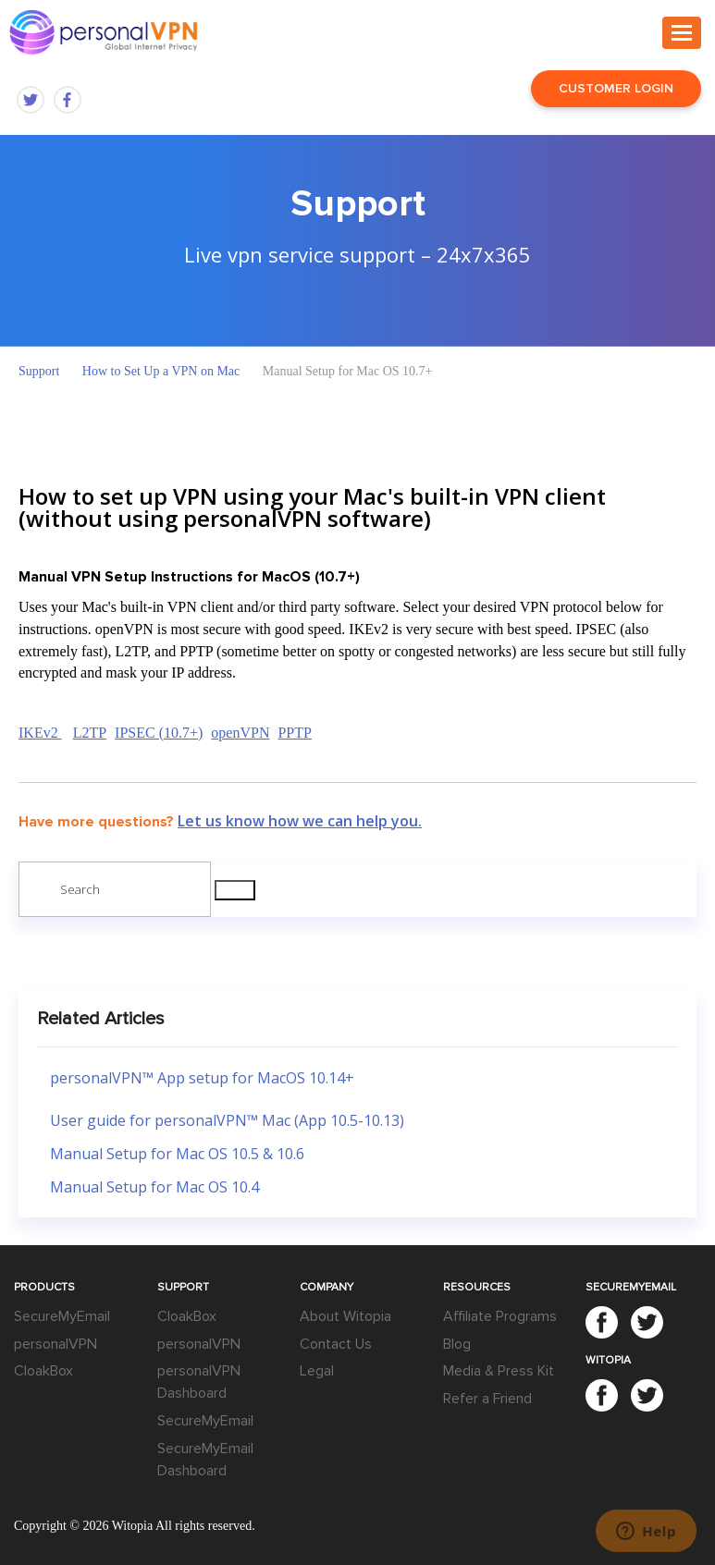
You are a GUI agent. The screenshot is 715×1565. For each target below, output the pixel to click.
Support (38, 371)
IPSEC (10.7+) (159, 732)
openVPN (240, 732)
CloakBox (43, 1371)
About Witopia (345, 1316)
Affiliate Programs (500, 1316)
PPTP (294, 732)
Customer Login (616, 88)
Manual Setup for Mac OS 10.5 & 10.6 (177, 1153)
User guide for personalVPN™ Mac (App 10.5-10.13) (227, 1120)
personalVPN (55, 1344)
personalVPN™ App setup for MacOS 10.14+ (202, 1078)
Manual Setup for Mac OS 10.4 (154, 1187)
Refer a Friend (487, 1398)
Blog (457, 1344)
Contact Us (336, 1344)
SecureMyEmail (62, 1316)
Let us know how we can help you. (300, 821)
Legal (317, 1371)
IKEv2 (40, 732)
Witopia (133, 1526)
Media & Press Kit (498, 1371)
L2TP (89, 732)
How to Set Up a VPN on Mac (161, 371)
